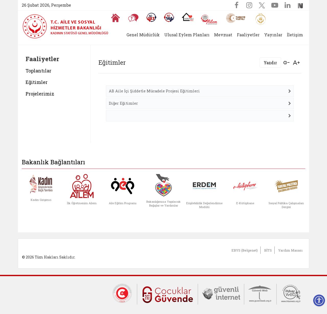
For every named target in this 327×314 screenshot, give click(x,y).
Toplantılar (38, 71)
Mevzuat (223, 34)
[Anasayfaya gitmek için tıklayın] (115, 18)
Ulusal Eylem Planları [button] (186, 34)
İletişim (295, 34)
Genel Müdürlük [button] (143, 34)
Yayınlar (273, 34)
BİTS (268, 250)
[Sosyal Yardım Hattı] (169, 17)
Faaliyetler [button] (248, 34)
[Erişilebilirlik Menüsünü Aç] (319, 300)
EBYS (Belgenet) (244, 250)
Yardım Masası (290, 250)
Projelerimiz (40, 94)
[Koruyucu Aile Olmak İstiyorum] (187, 17)
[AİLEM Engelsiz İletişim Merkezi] (209, 19)
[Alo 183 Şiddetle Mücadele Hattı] (151, 17)
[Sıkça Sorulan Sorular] (133, 18)
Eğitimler (37, 82)
